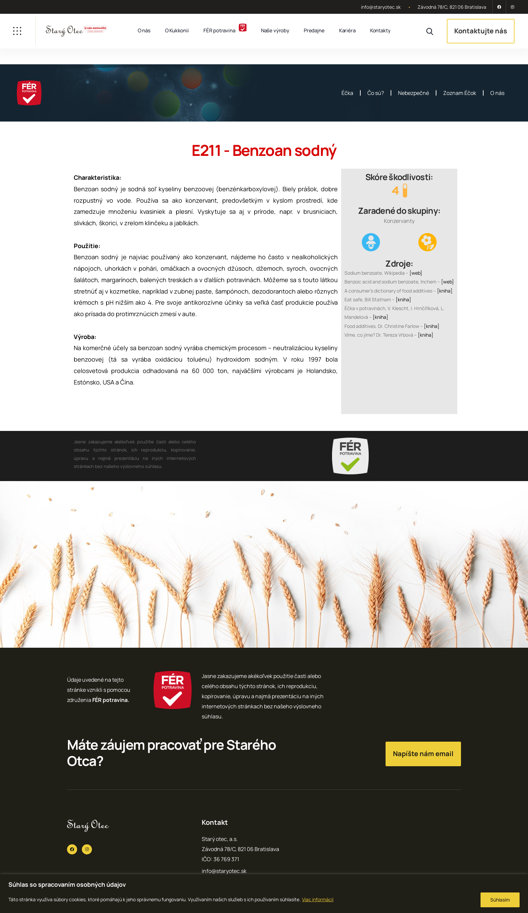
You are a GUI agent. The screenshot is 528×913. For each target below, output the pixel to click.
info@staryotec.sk (381, 7)
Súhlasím (500, 900)
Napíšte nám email (423, 753)
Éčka (347, 93)
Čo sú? (375, 93)
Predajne (314, 30)
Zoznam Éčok (459, 93)
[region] (264, 893)
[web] (415, 273)
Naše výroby (275, 30)
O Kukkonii (177, 30)
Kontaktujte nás (480, 30)
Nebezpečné (413, 93)
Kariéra (347, 30)
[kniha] (445, 291)
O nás (144, 30)
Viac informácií (317, 899)
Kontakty (380, 30)
